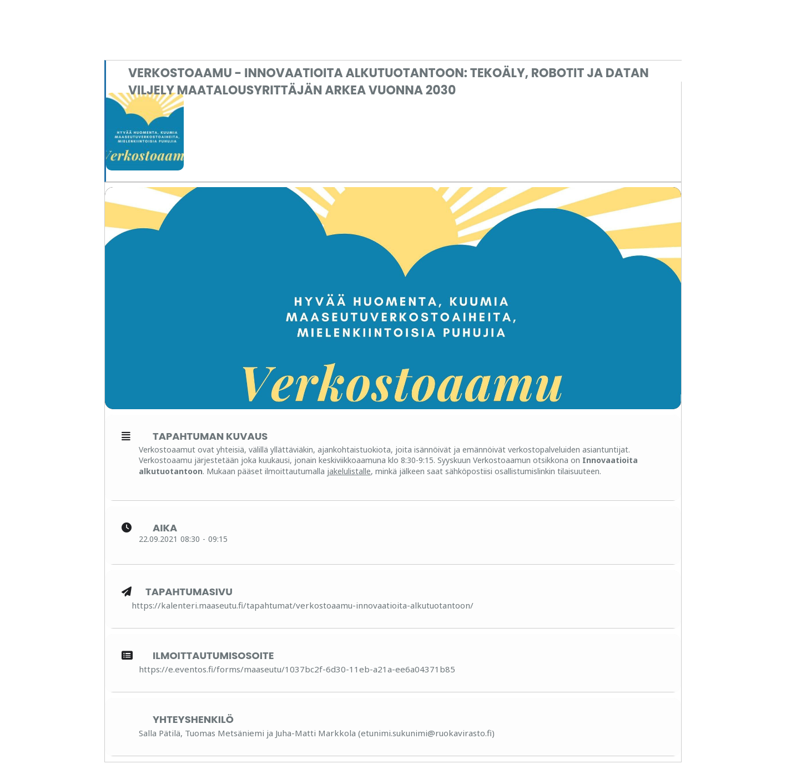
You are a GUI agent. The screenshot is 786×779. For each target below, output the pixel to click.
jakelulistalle (349, 471)
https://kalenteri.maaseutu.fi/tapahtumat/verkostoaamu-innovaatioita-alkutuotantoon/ (302, 605)
